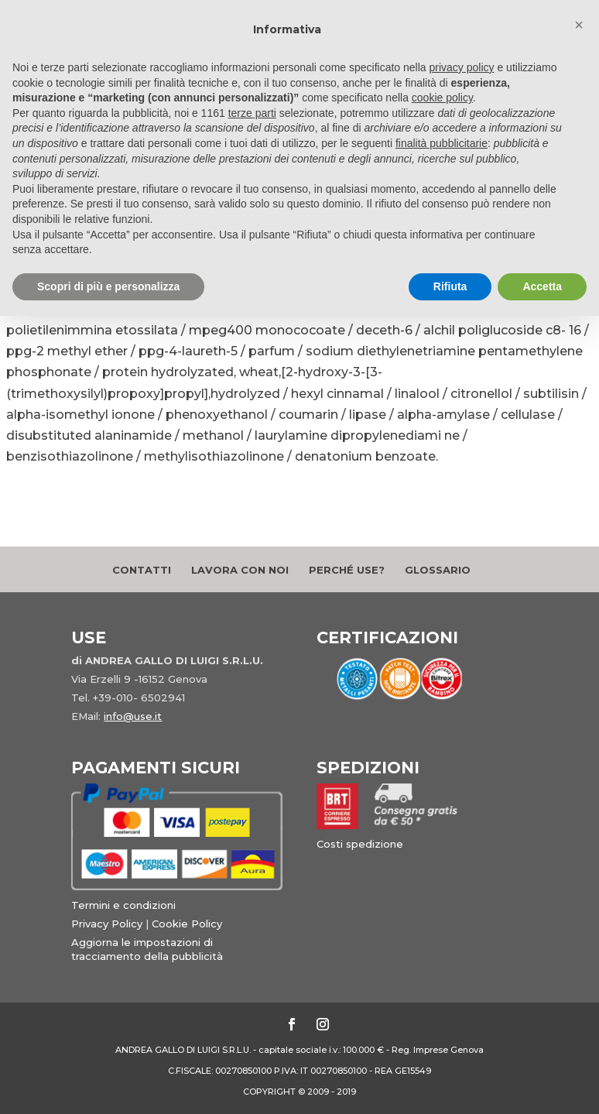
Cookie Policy (187, 923)
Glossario (438, 570)
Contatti (141, 570)
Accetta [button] (542, 286)
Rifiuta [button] (450, 286)
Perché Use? (347, 570)
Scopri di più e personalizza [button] (108, 286)
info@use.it (133, 716)
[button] (578, 24)
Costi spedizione (360, 844)
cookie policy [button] (442, 97)
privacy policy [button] (462, 67)
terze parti (252, 113)
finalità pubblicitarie (441, 143)
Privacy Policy (106, 923)
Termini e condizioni (123, 905)
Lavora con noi (240, 570)
